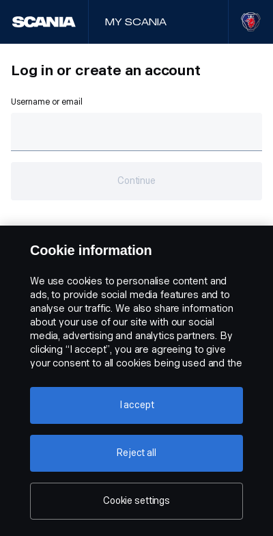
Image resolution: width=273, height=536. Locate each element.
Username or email (47, 102)
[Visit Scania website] (251, 21)
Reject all (136, 453)
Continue (136, 181)
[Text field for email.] (136, 131)
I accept (136, 405)
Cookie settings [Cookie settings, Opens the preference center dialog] (136, 501)
